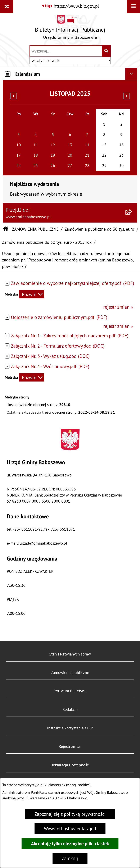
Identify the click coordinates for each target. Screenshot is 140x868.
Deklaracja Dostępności (70, 764)
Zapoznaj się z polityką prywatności (70, 814)
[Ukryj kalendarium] (131, 74)
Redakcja (70, 709)
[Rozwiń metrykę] (31, 294)
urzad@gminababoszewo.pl (43, 543)
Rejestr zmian (70, 746)
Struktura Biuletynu (70, 690)
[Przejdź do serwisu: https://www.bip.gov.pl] (70, 6)
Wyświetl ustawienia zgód (70, 829)
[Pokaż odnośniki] (6, 6)
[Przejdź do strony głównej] (70, 28)
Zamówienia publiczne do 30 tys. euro (99, 229)
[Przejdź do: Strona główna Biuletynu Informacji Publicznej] (5, 229)
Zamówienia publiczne (70, 672)
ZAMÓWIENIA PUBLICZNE (35, 229)
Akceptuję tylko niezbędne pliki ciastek (70, 843)
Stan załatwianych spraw (70, 654)
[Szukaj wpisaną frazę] (107, 51)
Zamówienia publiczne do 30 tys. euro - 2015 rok (47, 242)
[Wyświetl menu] (133, 6)
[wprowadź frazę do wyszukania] (66, 51)
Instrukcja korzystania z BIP (70, 727)
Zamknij (70, 858)
